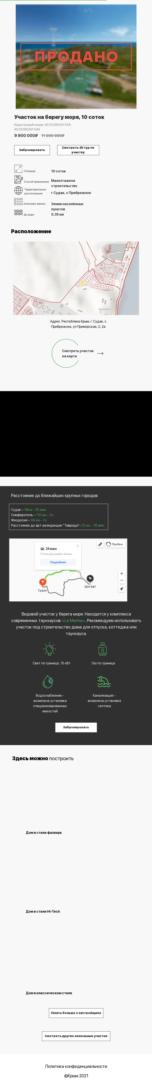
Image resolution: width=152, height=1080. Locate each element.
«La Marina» (73, 620)
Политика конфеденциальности (76, 1066)
